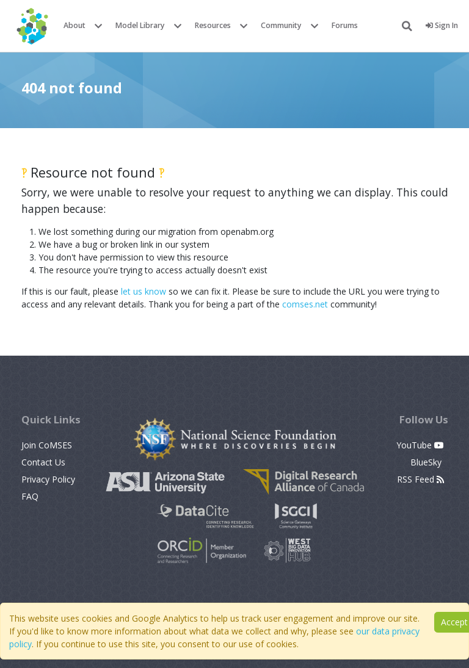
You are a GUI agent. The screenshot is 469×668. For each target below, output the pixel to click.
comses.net (305, 304)
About (74, 25)
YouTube (420, 445)
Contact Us (43, 462)
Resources (213, 25)
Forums (345, 25)
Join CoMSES (46, 445)
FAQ (29, 496)
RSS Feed (420, 479)
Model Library (140, 25)
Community (281, 25)
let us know (143, 291)
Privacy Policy (48, 479)
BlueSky (427, 462)
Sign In (442, 25)
